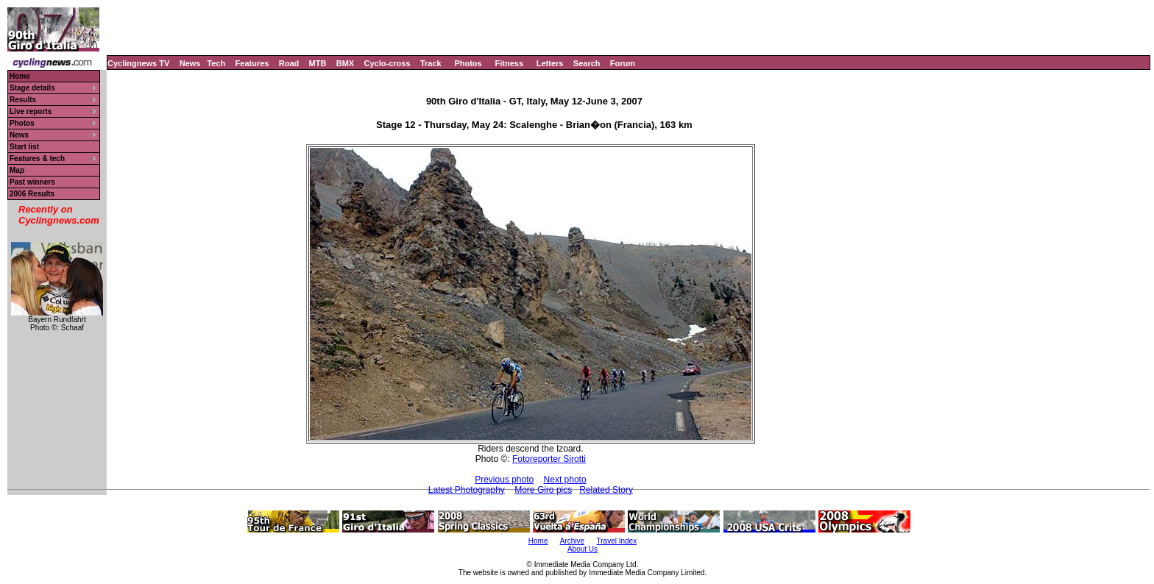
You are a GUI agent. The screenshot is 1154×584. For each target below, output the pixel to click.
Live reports (31, 111)
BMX (345, 63)
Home (20, 76)
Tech (216, 63)
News (190, 63)
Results (23, 100)
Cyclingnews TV (138, 63)
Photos (467, 63)
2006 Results (32, 194)
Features (252, 63)
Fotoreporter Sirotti (549, 459)
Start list (24, 147)
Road (289, 63)
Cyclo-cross (387, 63)
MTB (318, 63)
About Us (582, 549)
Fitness (509, 63)
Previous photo (504, 479)
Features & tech (37, 158)
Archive (572, 541)
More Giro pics (543, 490)
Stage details (32, 88)
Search (587, 63)
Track (431, 63)
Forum (622, 63)
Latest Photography (466, 490)
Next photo (565, 479)
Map (17, 170)
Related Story (606, 490)
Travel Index (617, 541)
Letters (550, 63)
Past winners (32, 182)
